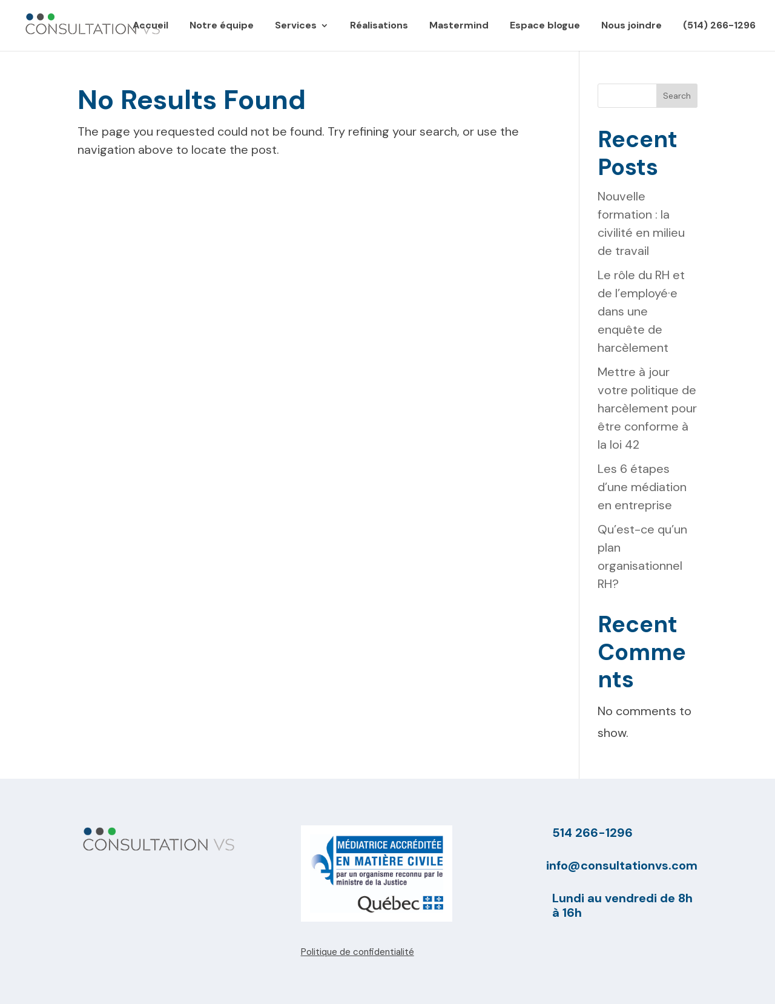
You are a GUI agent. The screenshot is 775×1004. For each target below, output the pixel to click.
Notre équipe (222, 26)
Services (296, 26)
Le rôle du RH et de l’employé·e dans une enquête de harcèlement (641, 311)
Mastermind (459, 26)
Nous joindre (631, 26)
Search (677, 95)
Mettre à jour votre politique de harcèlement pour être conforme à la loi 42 (647, 408)
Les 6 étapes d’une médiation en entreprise (642, 487)
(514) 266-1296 (719, 26)
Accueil (150, 26)
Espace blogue (545, 26)
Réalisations (379, 26)
